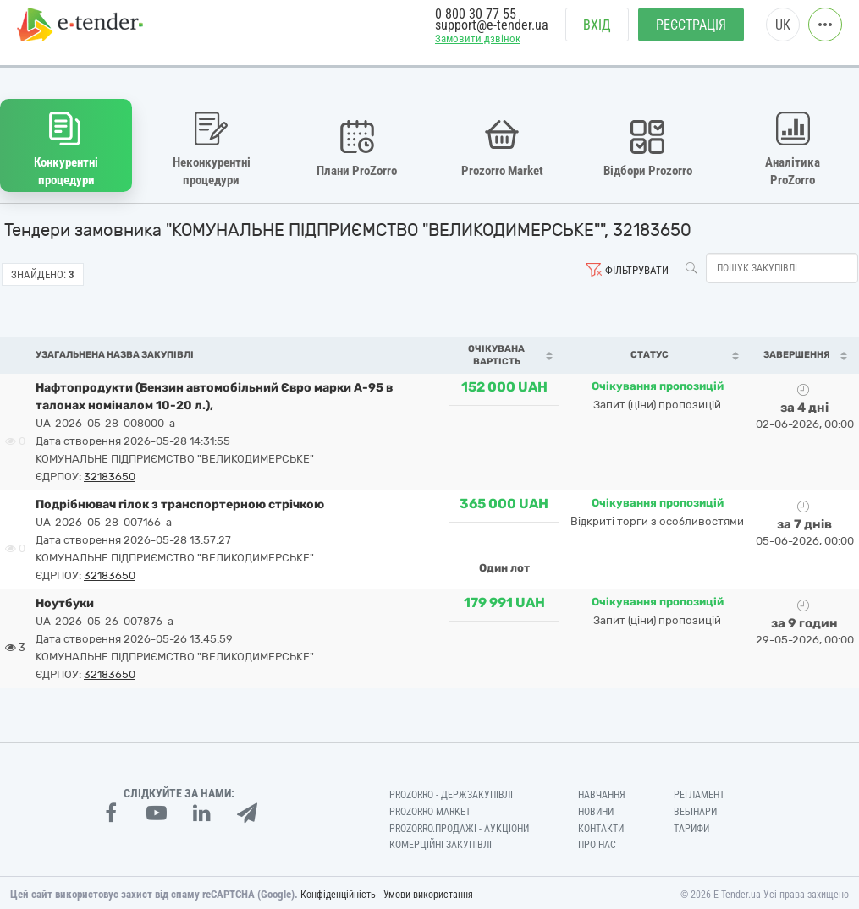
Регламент (699, 791)
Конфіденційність (338, 891)
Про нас (597, 841)
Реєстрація (691, 34)
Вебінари (695, 807)
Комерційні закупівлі (440, 841)
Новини (596, 807)
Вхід (597, 34)
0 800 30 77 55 (475, 23)
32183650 (109, 472)
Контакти (601, 824)
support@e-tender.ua (491, 34)
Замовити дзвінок (477, 47)
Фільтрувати (637, 266)
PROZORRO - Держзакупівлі (451, 791)
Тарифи (691, 824)
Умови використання (428, 891)
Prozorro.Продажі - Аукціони (459, 824)
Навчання (601, 791)
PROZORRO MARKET (430, 807)
